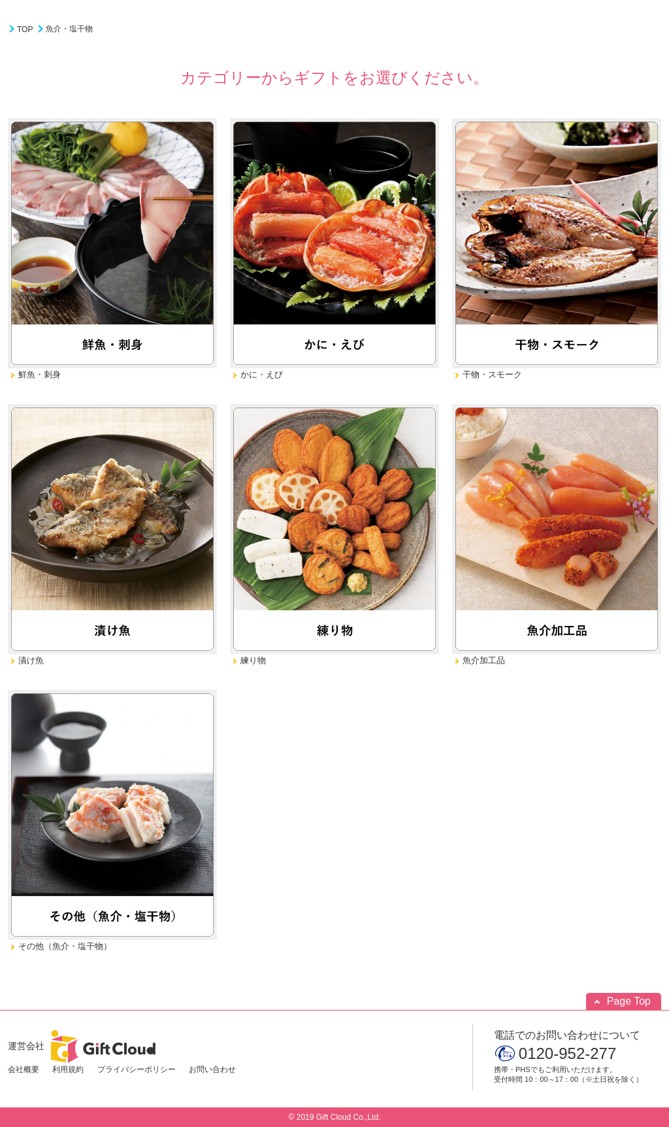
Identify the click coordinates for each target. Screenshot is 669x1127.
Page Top (629, 1001)
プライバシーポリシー (136, 1069)
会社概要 (23, 1069)
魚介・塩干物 (69, 28)
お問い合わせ (212, 1069)
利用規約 (68, 1069)
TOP (25, 29)
